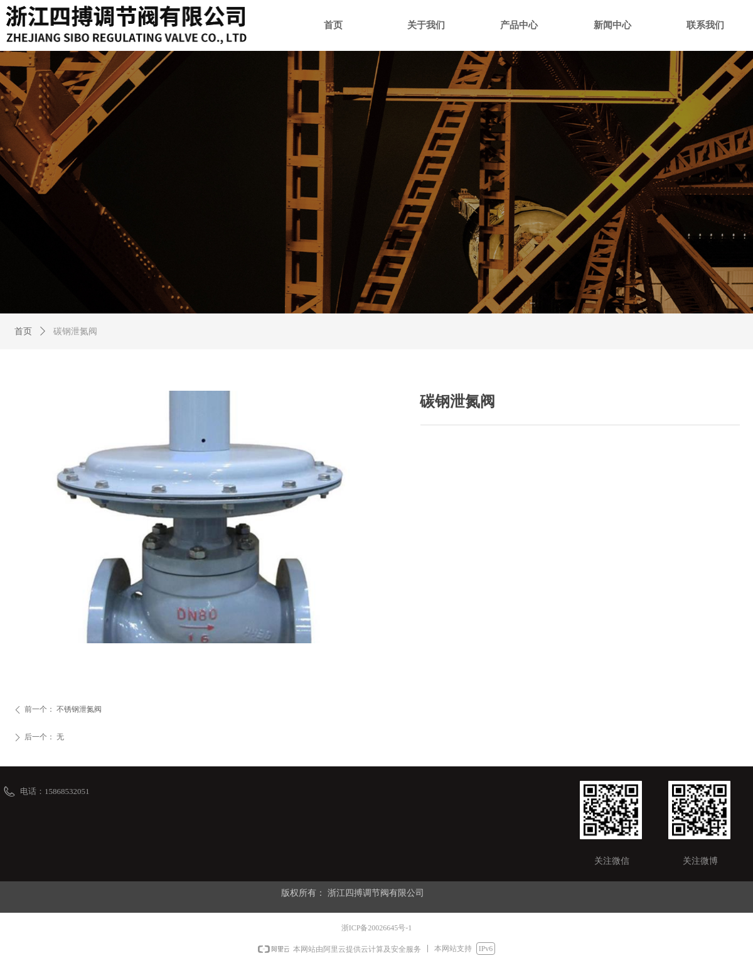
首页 (23, 331)
